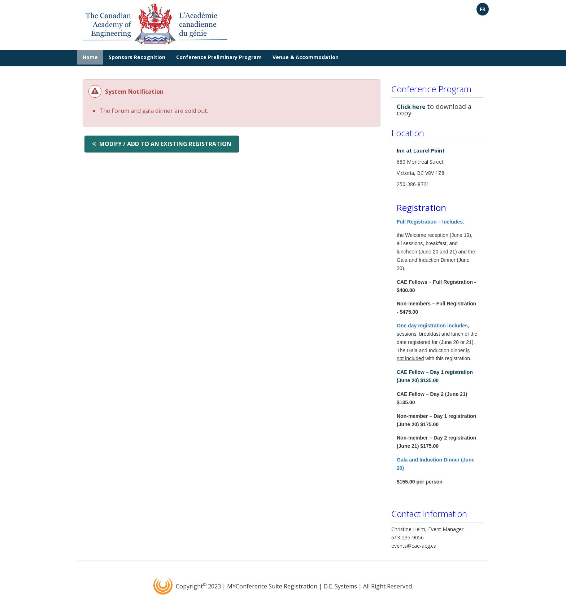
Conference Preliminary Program (219, 57)
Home (90, 57)
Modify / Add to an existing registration (165, 144)
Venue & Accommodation (306, 57)
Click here (411, 107)
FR (483, 9)
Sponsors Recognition (137, 57)
